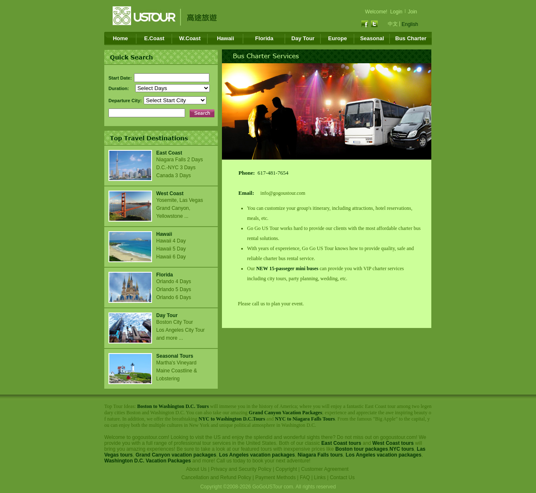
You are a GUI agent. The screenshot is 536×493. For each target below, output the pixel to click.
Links (320, 477)
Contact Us (342, 477)
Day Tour (302, 38)
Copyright (286, 469)
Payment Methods (275, 477)
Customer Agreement (324, 469)
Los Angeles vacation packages (257, 455)
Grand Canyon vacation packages (176, 455)
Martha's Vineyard (177, 363)
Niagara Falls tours (320, 455)
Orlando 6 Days (173, 297)
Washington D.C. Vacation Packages (147, 461)
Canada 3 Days (173, 175)
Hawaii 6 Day (171, 257)
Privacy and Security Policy (241, 469)
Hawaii (225, 38)
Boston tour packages (361, 449)
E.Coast (154, 38)
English (410, 24)
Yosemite (166, 200)
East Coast (169, 153)
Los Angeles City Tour (180, 330)
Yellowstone (169, 216)
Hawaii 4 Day (171, 241)
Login (396, 12)
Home (120, 38)
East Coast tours (341, 443)
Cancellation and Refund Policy (216, 477)
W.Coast (190, 38)
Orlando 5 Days (173, 289)
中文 (393, 24)
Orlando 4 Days (173, 281)
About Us (196, 469)
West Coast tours (392, 443)
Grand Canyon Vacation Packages (285, 413)
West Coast (169, 193)
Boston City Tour (174, 322)
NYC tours (401, 449)
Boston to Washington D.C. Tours (173, 406)
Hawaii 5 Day (171, 249)
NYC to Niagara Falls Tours (305, 419)
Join (412, 12)
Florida (264, 38)
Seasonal (372, 38)
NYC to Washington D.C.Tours (231, 419)
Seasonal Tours (174, 356)
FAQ (305, 477)
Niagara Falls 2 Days (179, 160)
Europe (337, 38)
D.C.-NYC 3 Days (176, 167)
